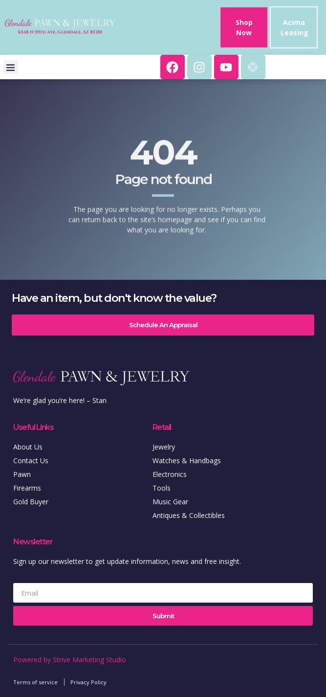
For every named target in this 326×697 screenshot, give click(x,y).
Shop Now (244, 27)
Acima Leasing (294, 27)
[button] (10, 67)
